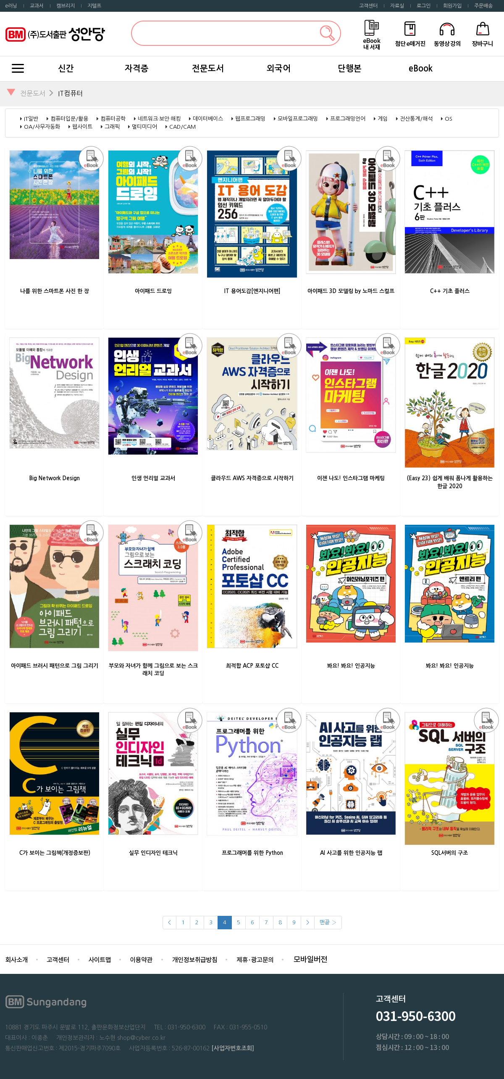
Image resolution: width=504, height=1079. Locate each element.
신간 (66, 68)
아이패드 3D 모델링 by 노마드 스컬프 (350, 291)
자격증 (137, 68)
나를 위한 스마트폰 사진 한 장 (54, 291)
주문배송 (483, 5)
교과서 (37, 5)
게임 (383, 119)
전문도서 (208, 68)
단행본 (350, 68)
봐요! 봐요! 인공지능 (351, 666)
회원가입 (452, 5)
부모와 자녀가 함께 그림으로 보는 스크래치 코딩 (153, 670)
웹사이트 (82, 127)
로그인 (423, 5)
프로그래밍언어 (347, 119)
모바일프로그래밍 (298, 119)
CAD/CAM (182, 127)
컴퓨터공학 (113, 119)
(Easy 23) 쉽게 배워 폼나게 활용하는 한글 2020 (450, 482)
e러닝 (11, 5)
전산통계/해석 (416, 119)
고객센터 (368, 5)
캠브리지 (65, 5)
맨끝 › (328, 922)
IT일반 (31, 119)
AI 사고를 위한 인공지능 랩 (351, 853)
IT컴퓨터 (70, 93)
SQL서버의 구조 (449, 853)
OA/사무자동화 (42, 127)
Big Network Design (54, 478)
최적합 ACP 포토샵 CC (252, 666)
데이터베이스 (208, 119)
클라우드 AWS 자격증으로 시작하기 (252, 478)
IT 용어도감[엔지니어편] (252, 291)
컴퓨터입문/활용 (69, 119)
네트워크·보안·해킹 (159, 119)
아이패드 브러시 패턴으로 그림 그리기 (54, 666)
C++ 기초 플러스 (450, 291)
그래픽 (112, 127)
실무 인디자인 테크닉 (153, 853)
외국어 (279, 68)
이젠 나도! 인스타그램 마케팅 (351, 478)
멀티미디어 (144, 127)
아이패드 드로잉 (153, 291)
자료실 (397, 5)
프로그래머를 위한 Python (252, 853)
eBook (421, 68)
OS (448, 119)
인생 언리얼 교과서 (153, 478)
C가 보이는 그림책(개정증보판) (54, 853)
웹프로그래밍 (250, 119)
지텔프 (94, 5)
